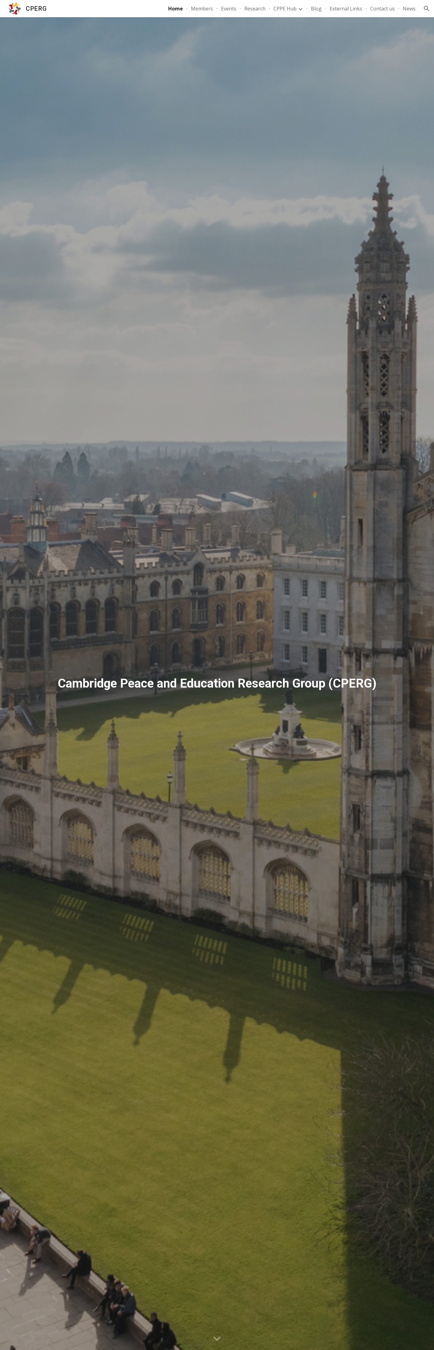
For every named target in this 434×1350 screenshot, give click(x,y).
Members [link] (202, 8)
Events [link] (228, 8)
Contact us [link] (382, 8)
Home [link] (175, 8)
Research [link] (254, 8)
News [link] (409, 8)
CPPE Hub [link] (284, 8)
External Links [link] (346, 8)
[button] (426, 8)
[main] (217, 684)
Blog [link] (316, 8)
